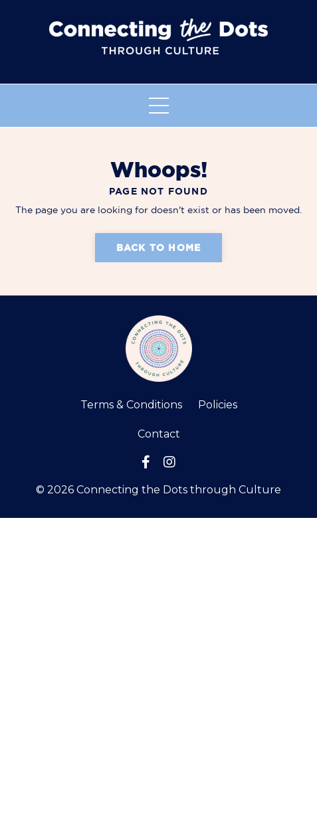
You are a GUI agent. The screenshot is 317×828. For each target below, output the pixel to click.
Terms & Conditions (131, 404)
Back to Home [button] (158, 248)
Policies (217, 404)
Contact (159, 434)
